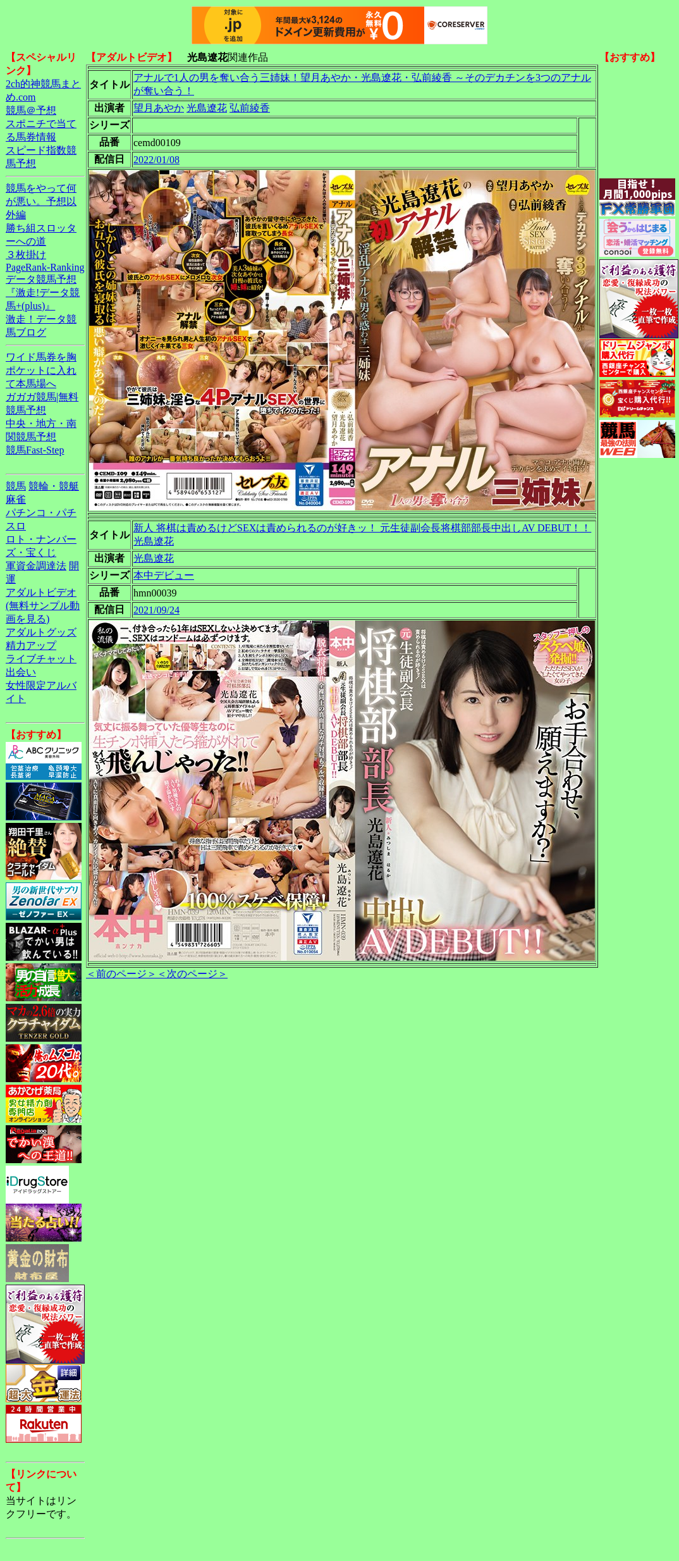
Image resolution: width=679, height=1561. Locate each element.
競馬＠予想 (31, 110)
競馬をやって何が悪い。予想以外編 (41, 201)
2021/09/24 (156, 610)
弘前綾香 (249, 107)
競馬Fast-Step (35, 450)
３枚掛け (26, 254)
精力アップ (31, 645)
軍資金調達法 (36, 565)
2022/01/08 (156, 159)
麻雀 (16, 499)
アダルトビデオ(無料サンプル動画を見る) (43, 605)
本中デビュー (163, 575)
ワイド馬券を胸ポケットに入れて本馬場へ (41, 370)
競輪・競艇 (53, 486)
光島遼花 (207, 107)
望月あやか (158, 107)
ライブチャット (41, 658)
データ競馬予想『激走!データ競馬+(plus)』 (43, 292)
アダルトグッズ (41, 632)
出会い (21, 672)
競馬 (16, 486)
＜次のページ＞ (192, 973)
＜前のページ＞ (121, 973)
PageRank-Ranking (45, 267)
